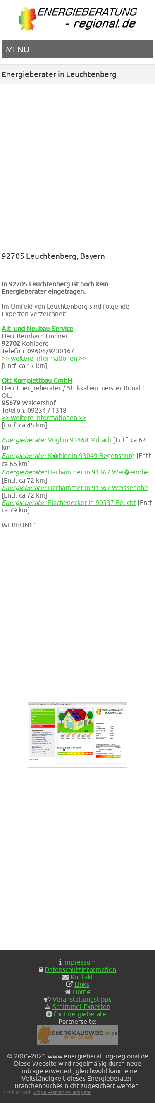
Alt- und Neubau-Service (37, 328)
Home (82, 991)
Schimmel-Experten (81, 1006)
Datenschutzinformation (80, 969)
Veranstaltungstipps (81, 999)
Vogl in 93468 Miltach (57, 440)
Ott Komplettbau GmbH (37, 380)
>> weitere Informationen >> (44, 358)
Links (81, 984)
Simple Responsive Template (62, 1092)
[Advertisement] (77, 165)
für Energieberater (81, 1014)
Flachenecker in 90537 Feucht (69, 502)
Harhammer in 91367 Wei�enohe (75, 472)
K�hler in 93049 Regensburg (68, 455)
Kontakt (81, 977)
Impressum (79, 962)
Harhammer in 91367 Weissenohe (75, 487)
